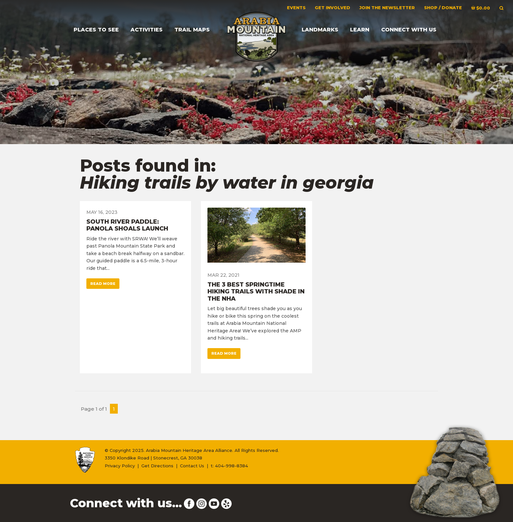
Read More (102, 283)
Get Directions (157, 465)
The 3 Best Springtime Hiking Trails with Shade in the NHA (256, 291)
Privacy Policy (120, 465)
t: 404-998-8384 (229, 465)
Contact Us (192, 465)
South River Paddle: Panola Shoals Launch (127, 225)
